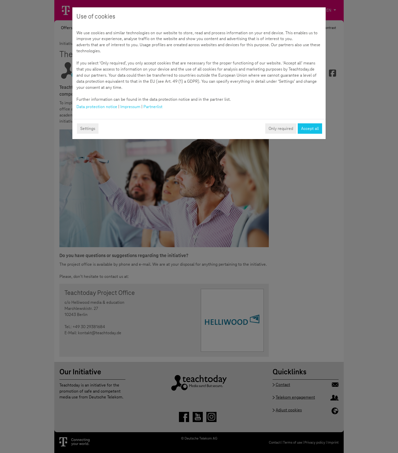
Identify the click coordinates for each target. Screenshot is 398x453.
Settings (87, 128)
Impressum (130, 106)
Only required (281, 128)
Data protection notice (96, 106)
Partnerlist (152, 106)
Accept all (310, 128)
